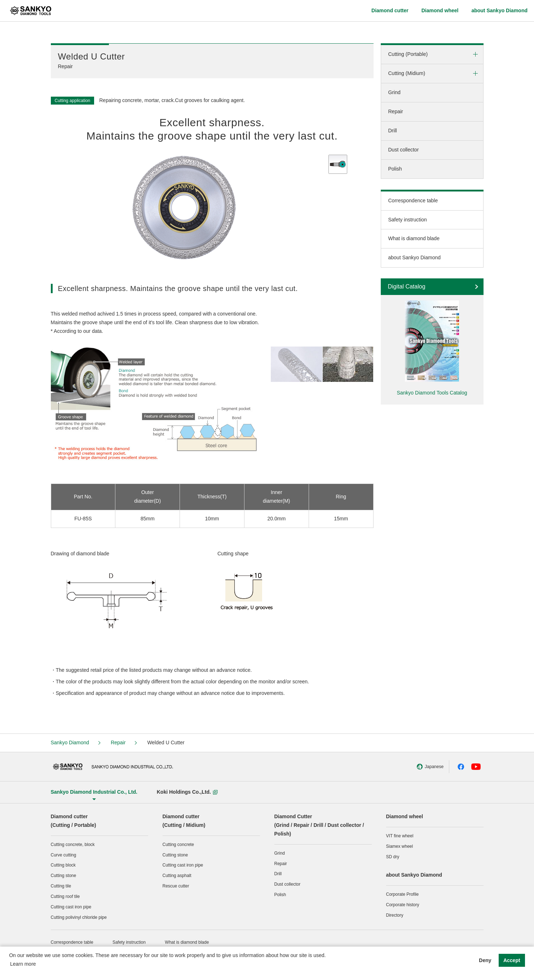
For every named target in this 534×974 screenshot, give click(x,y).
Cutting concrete (178, 844)
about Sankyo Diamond (414, 257)
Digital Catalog (406, 286)
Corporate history (402, 904)
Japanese (419, 766)
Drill (392, 130)
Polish (395, 169)
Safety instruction (407, 219)
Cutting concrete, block (73, 844)
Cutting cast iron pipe (71, 906)
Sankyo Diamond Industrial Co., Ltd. (94, 792)
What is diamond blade (414, 238)
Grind (394, 92)
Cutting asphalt (177, 875)
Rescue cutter (176, 886)
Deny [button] (485, 960)
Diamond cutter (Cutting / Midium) (184, 821)
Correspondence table (413, 200)
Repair (395, 111)
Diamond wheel (404, 816)
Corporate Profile (402, 894)
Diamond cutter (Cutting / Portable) (73, 821)
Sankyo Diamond (70, 742)
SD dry (393, 856)
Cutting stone (63, 875)
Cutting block (63, 865)
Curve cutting (63, 855)
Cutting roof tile (65, 896)
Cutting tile (61, 886)
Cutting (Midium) (406, 73)
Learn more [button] (23, 964)
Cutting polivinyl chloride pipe (79, 917)
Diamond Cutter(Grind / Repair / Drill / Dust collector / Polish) (319, 825)
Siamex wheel (399, 846)
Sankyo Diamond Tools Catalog (432, 393)
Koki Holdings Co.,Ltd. (187, 792)
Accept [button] (511, 960)
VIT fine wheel (400, 835)
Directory (394, 915)
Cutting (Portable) (408, 54)
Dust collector (403, 150)
